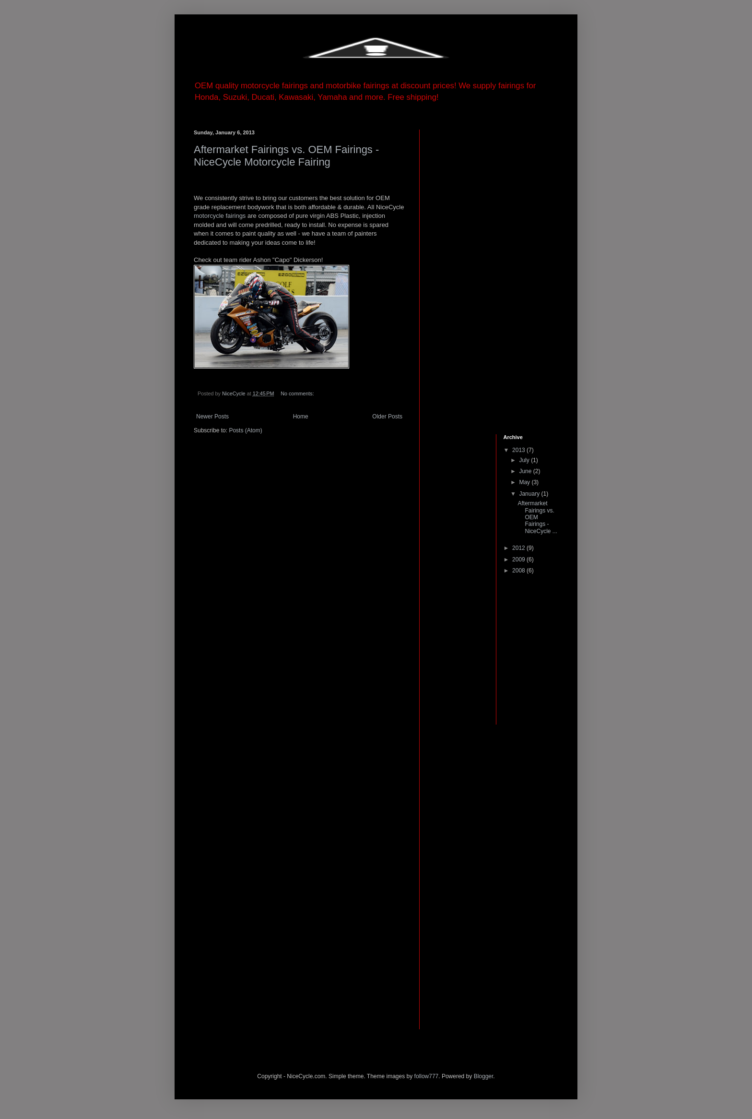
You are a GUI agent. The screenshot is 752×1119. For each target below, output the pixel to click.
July (525, 460)
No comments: (298, 393)
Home (300, 416)
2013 (519, 450)
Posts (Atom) (245, 430)
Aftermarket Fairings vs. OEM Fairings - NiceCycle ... (537, 517)
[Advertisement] (462, 273)
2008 (519, 570)
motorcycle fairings (220, 215)
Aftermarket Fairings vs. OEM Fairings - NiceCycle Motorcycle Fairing (286, 155)
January (530, 493)
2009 (519, 559)
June (526, 471)
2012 (519, 548)
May (525, 482)
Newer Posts (212, 416)
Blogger (484, 1076)
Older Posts (387, 416)
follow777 (426, 1076)
